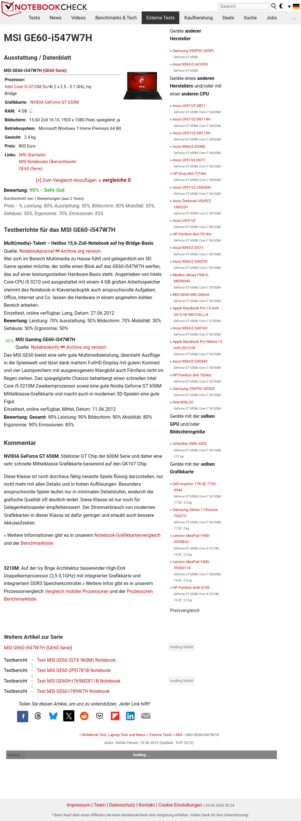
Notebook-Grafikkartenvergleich (127, 535)
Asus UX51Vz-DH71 (189, 160)
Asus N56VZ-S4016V (190, 328)
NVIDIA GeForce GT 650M (54, 102)
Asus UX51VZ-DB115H (191, 133)
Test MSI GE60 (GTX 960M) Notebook (76, 660)
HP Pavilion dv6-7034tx (192, 375)
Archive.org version (81, 251)
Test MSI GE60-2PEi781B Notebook (74, 670)
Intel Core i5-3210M (23, 86)
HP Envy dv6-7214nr (189, 173)
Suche (250, 18)
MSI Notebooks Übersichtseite (47, 161)
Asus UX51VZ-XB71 (189, 105)
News (55, 18)
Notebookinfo (45, 347)
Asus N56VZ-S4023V (190, 261)
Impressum (79, 805)
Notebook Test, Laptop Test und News (114, 735)
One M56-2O (183, 402)
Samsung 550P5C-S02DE (194, 388)
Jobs (271, 18)
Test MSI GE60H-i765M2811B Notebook (79, 681)
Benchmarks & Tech (116, 18)
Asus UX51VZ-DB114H (191, 119)
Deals (228, 18)
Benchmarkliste (37, 543)
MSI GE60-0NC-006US (191, 294)
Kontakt (147, 805)
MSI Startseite (32, 155)
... (294, 18)
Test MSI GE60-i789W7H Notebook (73, 691)
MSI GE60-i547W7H (24, 648)
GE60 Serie (54, 70)
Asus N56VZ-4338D (189, 146)
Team (100, 805)
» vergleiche (114, 180)
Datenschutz (122, 805)
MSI (179, 735)
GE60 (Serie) (31, 168)
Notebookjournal (36, 251)
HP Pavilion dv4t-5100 (191, 587)
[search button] (274, 6)
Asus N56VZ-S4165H (190, 64)
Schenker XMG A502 (190, 443)
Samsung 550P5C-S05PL (194, 50)
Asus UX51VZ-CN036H (192, 187)
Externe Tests (160, 18)
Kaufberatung (198, 18)
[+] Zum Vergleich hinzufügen (66, 180)
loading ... (16, 755)
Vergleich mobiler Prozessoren (77, 591)
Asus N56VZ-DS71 (188, 247)
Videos (78, 18)
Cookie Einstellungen (180, 805)
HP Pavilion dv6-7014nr (192, 234)
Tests (34, 18)
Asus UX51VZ (184, 220)
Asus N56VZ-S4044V (190, 361)
